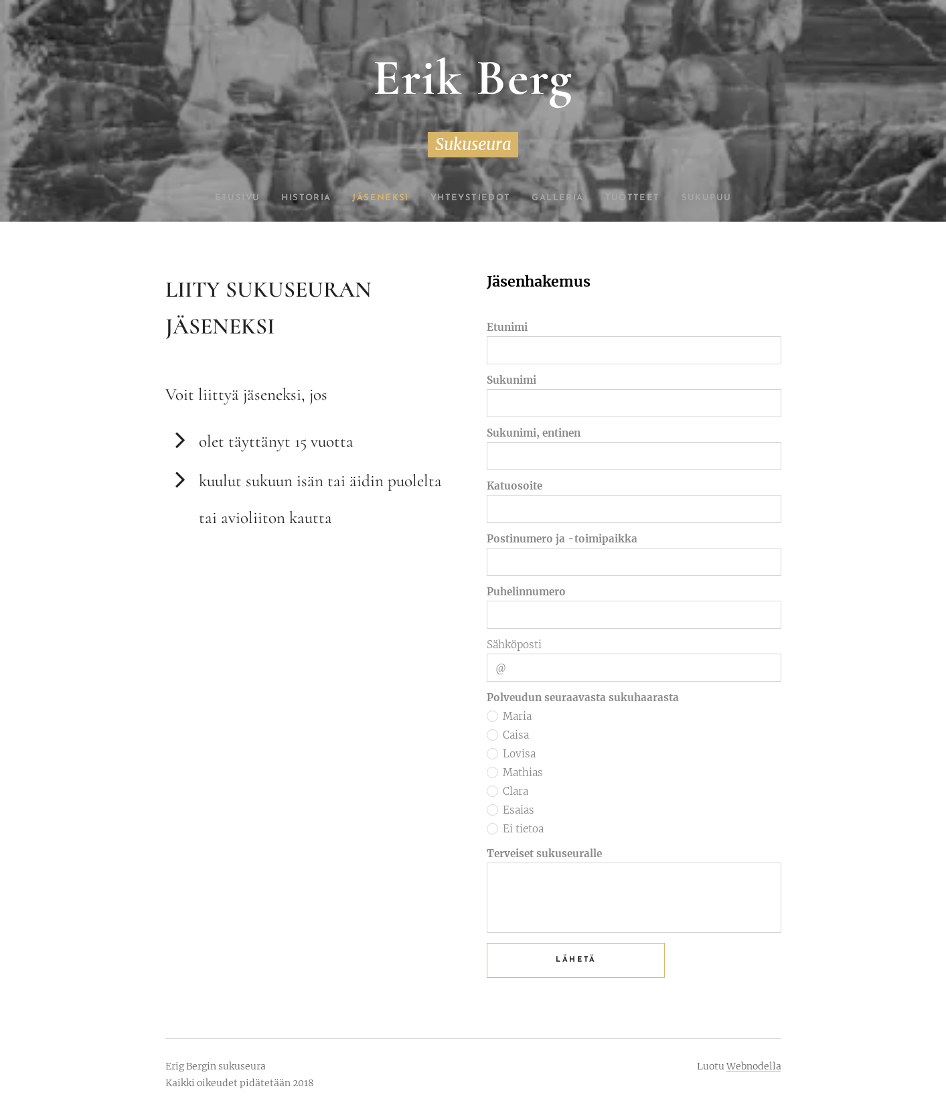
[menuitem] (223, 198)
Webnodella (753, 1066)
